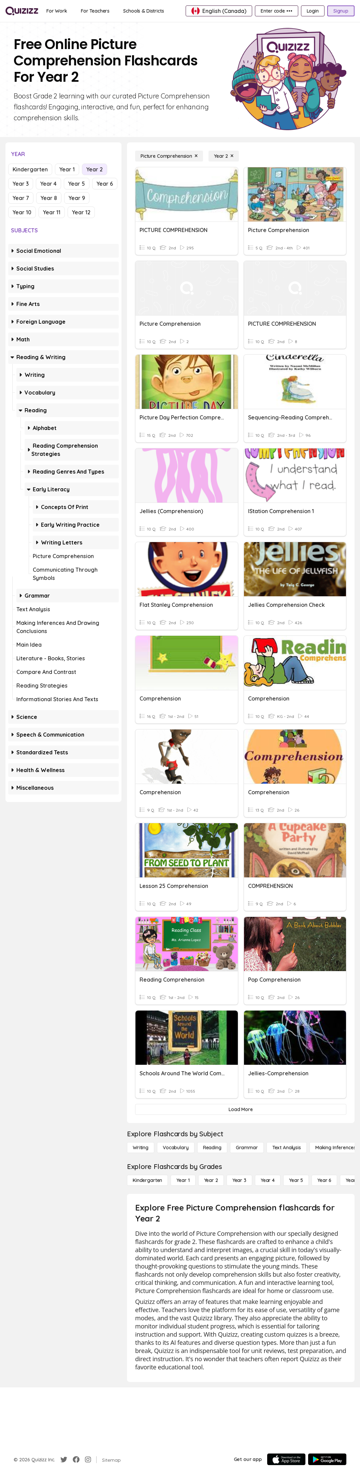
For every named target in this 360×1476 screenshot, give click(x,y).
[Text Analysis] (287, 1147)
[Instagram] (88, 1459)
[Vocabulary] (176, 1147)
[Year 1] (183, 1180)
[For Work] (57, 10)
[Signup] (341, 10)
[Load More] (240, 1109)
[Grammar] (247, 1147)
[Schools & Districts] (143, 10)
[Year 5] (296, 1180)
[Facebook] (76, 1459)
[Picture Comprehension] (169, 156)
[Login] (313, 10)
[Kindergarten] (147, 1180)
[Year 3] (239, 1180)
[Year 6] (324, 1180)
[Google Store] (327, 1459)
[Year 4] (267, 1180)
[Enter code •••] (276, 10)
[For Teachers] (95, 10)
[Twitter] (63, 1459)
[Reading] (212, 1147)
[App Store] (286, 1459)
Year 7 (21, 198)
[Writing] (140, 1147)
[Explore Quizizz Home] (21, 10)
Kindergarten (30, 169)
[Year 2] (223, 156)
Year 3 (21, 183)
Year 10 (22, 212)
